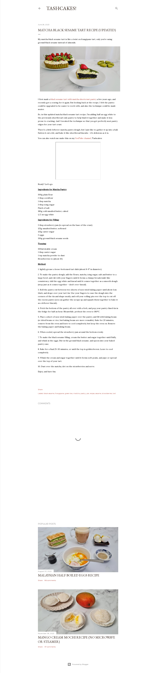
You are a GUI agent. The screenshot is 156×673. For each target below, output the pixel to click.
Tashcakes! (61, 8)
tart (114, 393)
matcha (76, 393)
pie (88, 393)
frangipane (59, 393)
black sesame (49, 393)
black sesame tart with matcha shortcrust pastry (73, 99)
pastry (83, 393)
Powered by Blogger (78, 664)
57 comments (50, 647)
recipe (92, 393)
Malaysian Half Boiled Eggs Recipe (68, 575)
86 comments (50, 580)
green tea (68, 393)
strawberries (107, 393)
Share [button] (40, 389)
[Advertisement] (78, 496)
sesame (98, 393)
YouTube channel (83, 138)
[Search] (116, 7)
